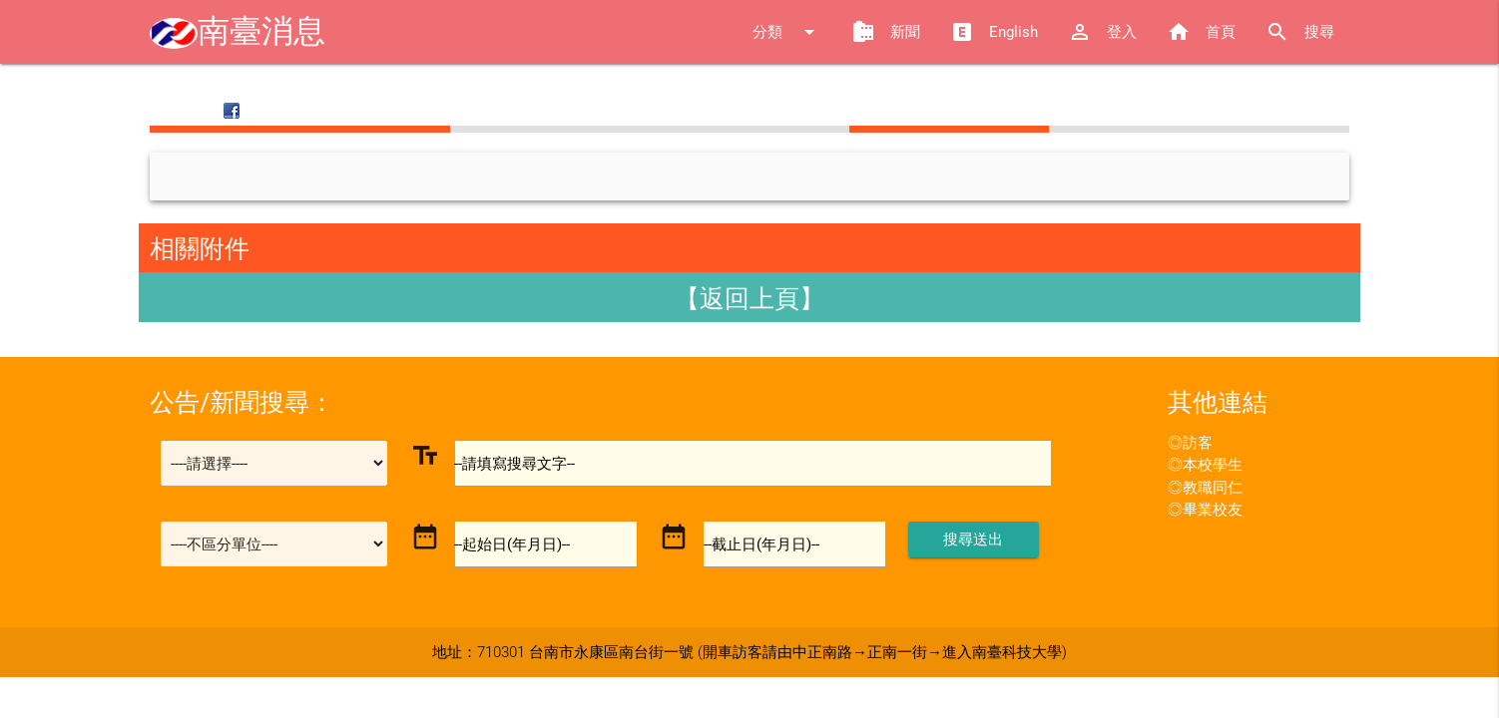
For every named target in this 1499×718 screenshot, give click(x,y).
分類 (786, 32)
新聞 (885, 32)
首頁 (1201, 32)
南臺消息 (237, 31)
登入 (1102, 32)
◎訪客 (1190, 443)
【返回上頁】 (749, 298)
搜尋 (1299, 32)
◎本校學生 (1205, 465)
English (994, 32)
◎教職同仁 (1205, 488)
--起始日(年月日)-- (513, 544)
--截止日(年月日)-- (761, 544)
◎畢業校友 (1205, 510)
